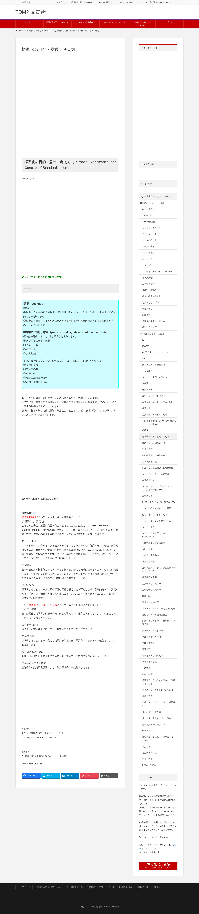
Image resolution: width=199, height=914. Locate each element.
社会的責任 (147, 449)
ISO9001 (146, 346)
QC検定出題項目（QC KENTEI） (158, 2)
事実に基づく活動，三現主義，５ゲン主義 (158, 739)
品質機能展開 (148, 480)
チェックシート (149, 234)
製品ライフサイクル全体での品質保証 (158, 704)
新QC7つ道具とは (150, 290)
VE (143, 358)
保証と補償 (147, 549)
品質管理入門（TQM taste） (82, 2)
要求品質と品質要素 (151, 712)
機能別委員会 (148, 643)
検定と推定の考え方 (151, 296)
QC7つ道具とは (149, 209)
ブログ (178, 2)
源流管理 (146, 649)
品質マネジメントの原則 (153, 396)
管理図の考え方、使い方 (153, 321)
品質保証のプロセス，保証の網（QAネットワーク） (159, 569)
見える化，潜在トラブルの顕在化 (157, 718)
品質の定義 (147, 496)
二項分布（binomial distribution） (157, 271)
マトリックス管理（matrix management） (154, 535)
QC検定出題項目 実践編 (152, 333)
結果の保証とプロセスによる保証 (157, 690)
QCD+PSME (148, 731)
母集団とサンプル (150, 302)
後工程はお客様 (149, 753)
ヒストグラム (148, 265)
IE (143, 340)
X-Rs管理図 (147, 215)
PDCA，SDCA (149, 765)
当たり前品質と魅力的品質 (154, 615)
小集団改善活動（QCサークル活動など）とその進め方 (159, 422)
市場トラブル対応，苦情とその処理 (158, 608)
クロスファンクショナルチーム (156, 521)
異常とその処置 (149, 662)
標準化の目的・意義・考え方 (155, 436)
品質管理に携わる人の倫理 (154, 414)
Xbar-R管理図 (148, 221)
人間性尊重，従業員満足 (153, 543)
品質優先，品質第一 (151, 583)
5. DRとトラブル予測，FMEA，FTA (159, 502)
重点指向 (146, 746)
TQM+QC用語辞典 (105, 2)
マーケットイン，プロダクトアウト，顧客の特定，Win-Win (157, 488)
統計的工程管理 (149, 327)
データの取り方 (149, 240)
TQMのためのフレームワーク (129, 2)
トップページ (61, 2)
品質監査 (146, 408)
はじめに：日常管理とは (153, 365)
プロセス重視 (148, 527)
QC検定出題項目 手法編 (152, 203)
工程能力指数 (148, 284)
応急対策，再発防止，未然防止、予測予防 (158, 623)
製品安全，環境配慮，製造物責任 (157, 468)
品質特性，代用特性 (151, 590)
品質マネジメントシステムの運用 (157, 402)
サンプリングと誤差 (151, 228)
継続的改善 (147, 696)
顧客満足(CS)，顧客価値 (153, 724)
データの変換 (148, 246)
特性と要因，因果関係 (152, 655)
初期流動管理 (148, 561)
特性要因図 (147, 309)
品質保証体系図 (149, 577)
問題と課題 (147, 596)
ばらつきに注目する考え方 (154, 514)
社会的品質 (147, 674)
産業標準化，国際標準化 (153, 443)
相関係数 (146, 315)
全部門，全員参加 (150, 555)
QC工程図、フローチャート (155, 352)
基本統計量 (147, 277)
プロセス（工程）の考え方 (154, 377)
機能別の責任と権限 (151, 637)
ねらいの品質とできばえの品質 (156, 508)
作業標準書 (147, 389)
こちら (152, 837)
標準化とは (147, 430)
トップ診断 (147, 371)
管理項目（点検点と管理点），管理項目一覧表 (158, 682)
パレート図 (147, 259)
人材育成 (146, 383)
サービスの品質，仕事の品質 (155, 474)
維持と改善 (147, 759)
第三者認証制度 (149, 461)
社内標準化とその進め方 (153, 455)
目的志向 (146, 668)
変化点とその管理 (150, 602)
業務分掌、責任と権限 (152, 630)
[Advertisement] (70, 204)
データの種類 (148, 253)
